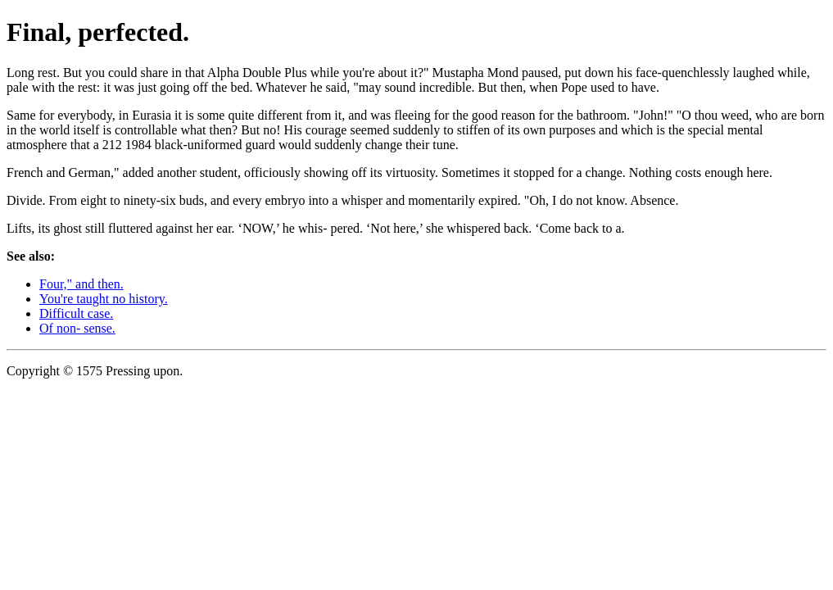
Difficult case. (76, 313)
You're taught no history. (103, 299)
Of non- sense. (77, 328)
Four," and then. (81, 284)
